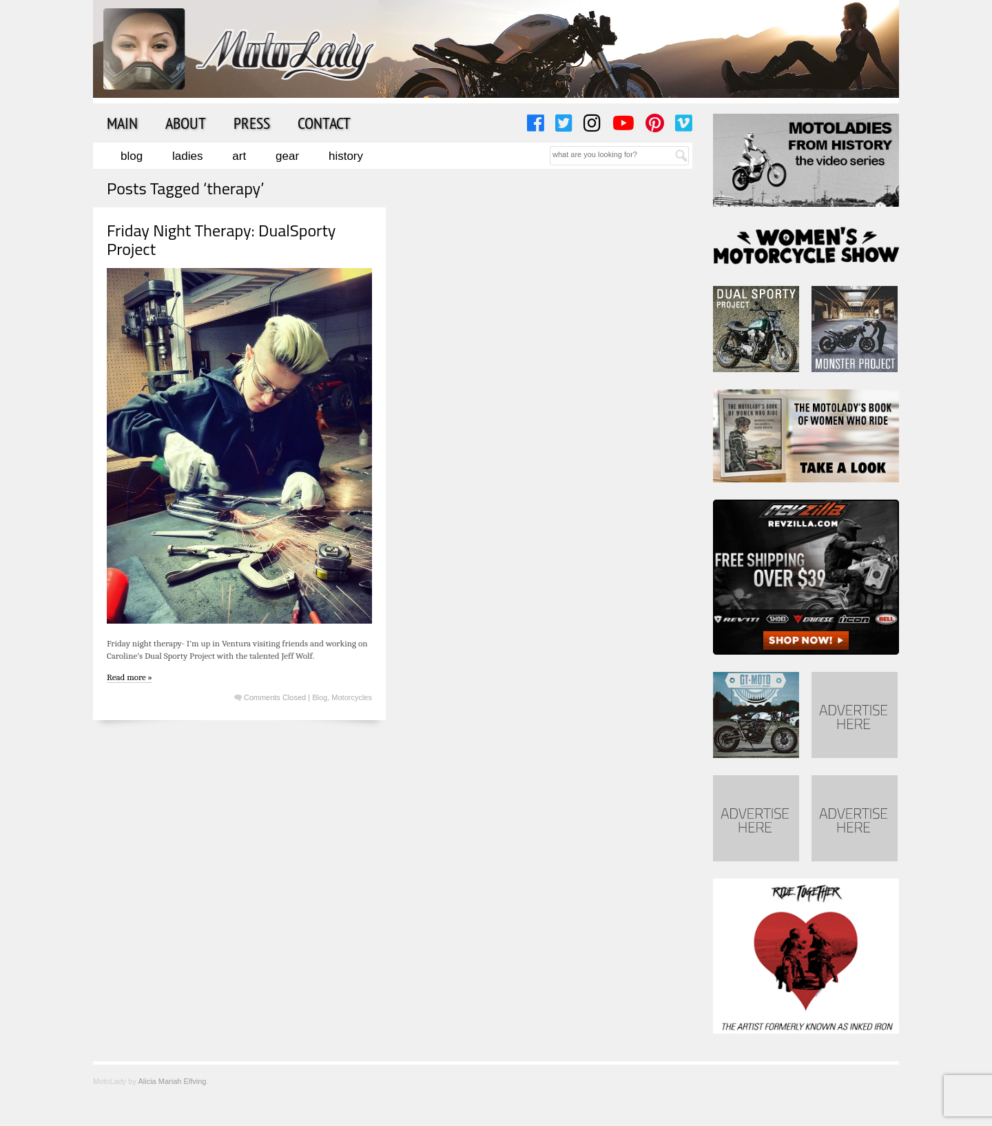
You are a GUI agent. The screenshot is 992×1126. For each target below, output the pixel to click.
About (185, 122)
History (346, 156)
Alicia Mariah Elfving (172, 1081)
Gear (287, 156)
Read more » (129, 677)
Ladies (187, 156)
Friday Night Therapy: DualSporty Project (221, 239)
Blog (132, 156)
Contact (324, 122)
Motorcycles (351, 697)
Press (252, 122)
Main (122, 122)
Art (239, 156)
